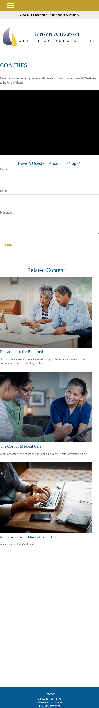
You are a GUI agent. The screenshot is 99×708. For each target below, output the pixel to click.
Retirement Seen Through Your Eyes (29, 537)
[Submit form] (9, 245)
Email (3, 190)
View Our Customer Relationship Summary (49, 15)
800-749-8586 (55, 702)
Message (6, 212)
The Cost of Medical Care (20, 446)
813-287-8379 (53, 698)
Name (4, 169)
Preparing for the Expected (21, 351)
